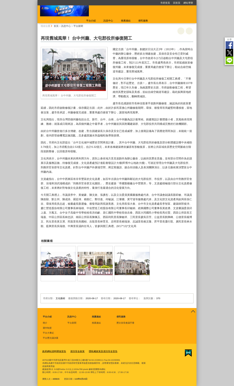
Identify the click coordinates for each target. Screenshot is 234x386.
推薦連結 (126, 20)
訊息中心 (108, 20)
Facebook (229, 45)
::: (36, 1)
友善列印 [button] (180, 30)
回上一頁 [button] (189, 30)
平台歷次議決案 (50, 338)
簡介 (45, 323)
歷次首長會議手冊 (125, 323)
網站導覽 (188, 2)
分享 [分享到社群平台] (229, 39)
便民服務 (143, 20)
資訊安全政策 (73, 351)
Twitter (229, 53)
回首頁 (176, 2)
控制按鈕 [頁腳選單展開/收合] (192, 311)
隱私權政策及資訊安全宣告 (96, 351)
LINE (229, 60)
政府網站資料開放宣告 (52, 351)
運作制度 (47, 328)
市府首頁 (165, 2)
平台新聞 (78, 26)
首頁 (56, 26)
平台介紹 (91, 20)
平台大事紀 (48, 333)
